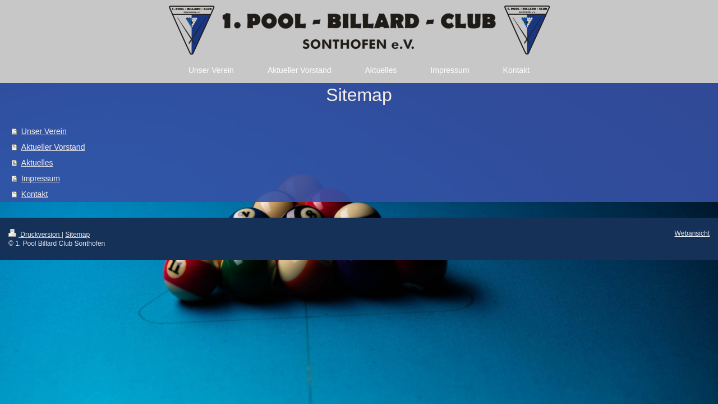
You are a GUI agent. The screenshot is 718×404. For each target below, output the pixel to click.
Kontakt (34, 194)
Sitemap (77, 234)
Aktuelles (37, 162)
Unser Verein (44, 131)
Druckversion (35, 234)
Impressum (40, 178)
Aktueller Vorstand (53, 147)
